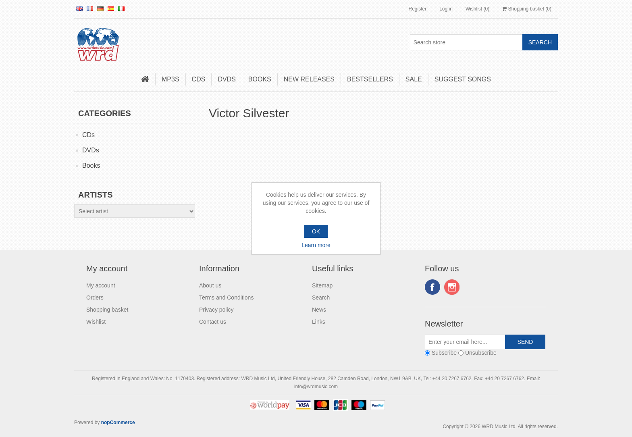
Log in (446, 9)
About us (210, 285)
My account (100, 285)
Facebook (432, 287)
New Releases (309, 79)
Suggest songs (462, 79)
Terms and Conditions (226, 297)
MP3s (170, 79)
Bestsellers (370, 79)
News (319, 309)
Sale (413, 79)
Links (318, 321)
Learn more (316, 245)
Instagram (451, 287)
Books (259, 79)
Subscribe (444, 353)
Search (321, 297)
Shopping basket (107, 309)
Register (417, 9)
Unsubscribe (481, 353)
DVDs (226, 79)
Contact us (212, 321)
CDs (199, 79)
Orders (95, 297)
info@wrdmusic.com (316, 386)
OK (316, 231)
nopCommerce (118, 422)
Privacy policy (216, 309)
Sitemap (322, 285)
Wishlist (96, 321)
